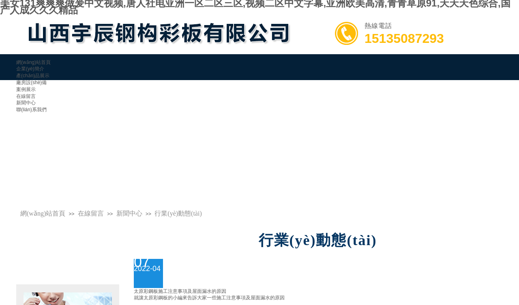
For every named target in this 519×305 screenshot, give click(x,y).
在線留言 (91, 213)
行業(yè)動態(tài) (178, 213)
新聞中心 (26, 103)
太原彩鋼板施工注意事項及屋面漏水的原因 (180, 291)
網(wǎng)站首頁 (42, 213)
